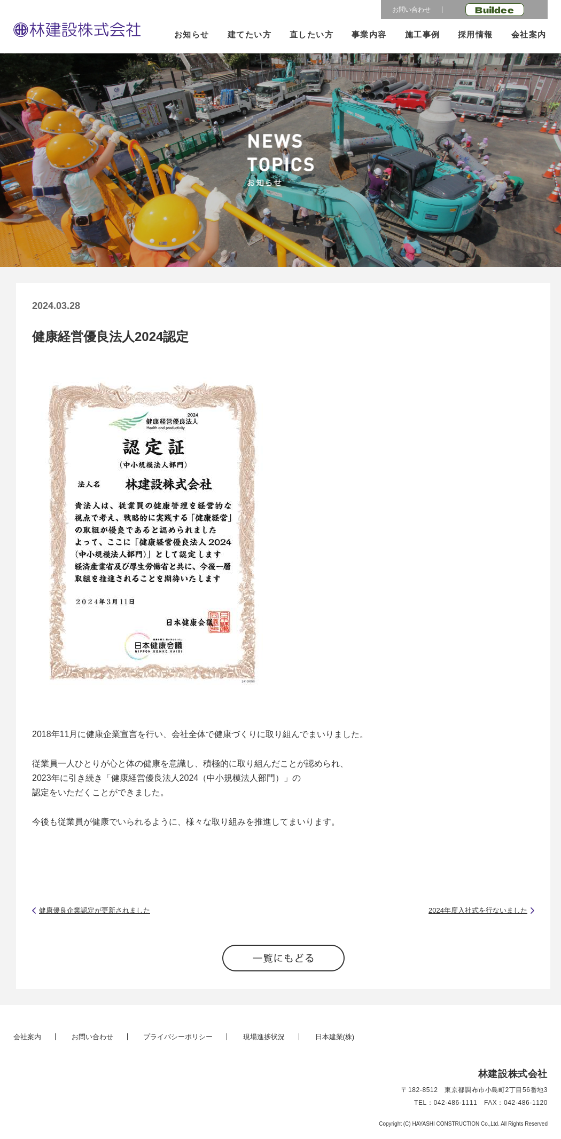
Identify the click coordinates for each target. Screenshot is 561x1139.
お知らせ (191, 34)
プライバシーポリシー (178, 1036)
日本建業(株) (335, 1036)
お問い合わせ (411, 9)
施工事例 (422, 34)
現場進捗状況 (264, 1036)
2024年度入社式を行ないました (477, 910)
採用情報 (475, 34)
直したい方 (312, 34)
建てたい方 (250, 34)
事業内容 (369, 34)
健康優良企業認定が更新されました (94, 910)
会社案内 (529, 34)
